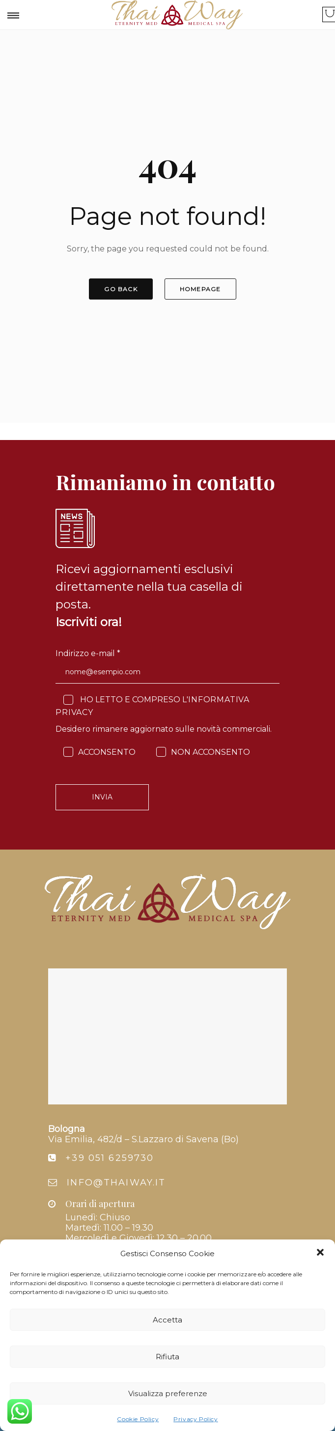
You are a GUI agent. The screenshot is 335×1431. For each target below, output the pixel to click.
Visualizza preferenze (167, 1393)
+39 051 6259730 (109, 1158)
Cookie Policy (138, 1419)
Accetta (167, 1319)
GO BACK (120, 289)
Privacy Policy (195, 1419)
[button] (320, 1253)
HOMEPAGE (200, 289)
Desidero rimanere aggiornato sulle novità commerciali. (164, 729)
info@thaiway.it (116, 1182)
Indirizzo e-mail (88, 653)
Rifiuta (167, 1356)
